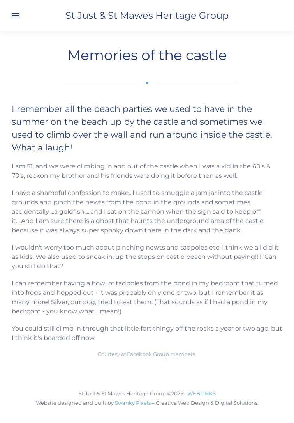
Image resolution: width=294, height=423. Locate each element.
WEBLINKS (201, 393)
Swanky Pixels (133, 403)
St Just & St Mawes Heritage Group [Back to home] (147, 15)
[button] (15, 15)
